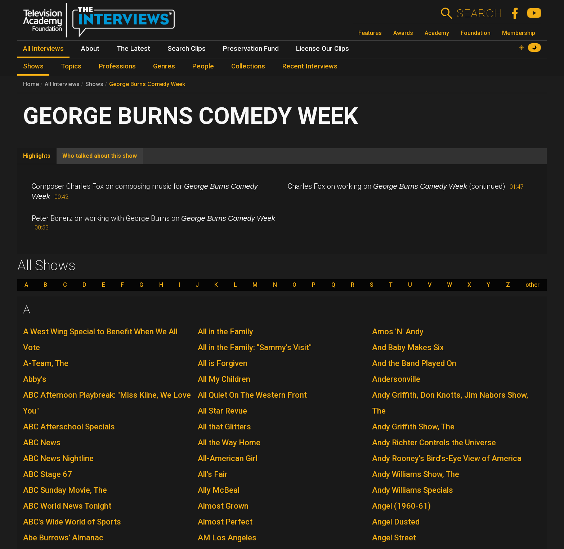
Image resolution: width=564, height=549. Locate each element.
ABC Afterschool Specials (69, 426)
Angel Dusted (396, 521)
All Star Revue (222, 410)
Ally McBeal (219, 490)
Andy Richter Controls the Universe (434, 442)
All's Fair (213, 474)
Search (479, 13)
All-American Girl (228, 458)
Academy (437, 33)
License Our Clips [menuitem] (322, 49)
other (532, 285)
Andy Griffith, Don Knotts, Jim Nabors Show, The (450, 402)
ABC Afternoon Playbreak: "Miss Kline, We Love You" (107, 402)
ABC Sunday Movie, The (65, 490)
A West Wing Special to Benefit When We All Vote (100, 339)
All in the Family (225, 331)
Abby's (34, 379)
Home (31, 84)
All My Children (224, 379)
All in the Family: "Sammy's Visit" (255, 347)
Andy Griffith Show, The (413, 426)
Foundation (476, 33)
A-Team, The (45, 363)
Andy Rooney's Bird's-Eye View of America (447, 458)
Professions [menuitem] (117, 66)
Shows (94, 84)
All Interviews (62, 84)
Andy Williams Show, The (415, 474)
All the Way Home (229, 442)
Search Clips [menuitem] (186, 49)
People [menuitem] (203, 66)
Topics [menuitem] (71, 66)
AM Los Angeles (227, 537)
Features (370, 33)
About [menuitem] (90, 49)
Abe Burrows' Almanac (63, 537)
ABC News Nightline (58, 458)
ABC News (42, 442)
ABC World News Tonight (67, 505)
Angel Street (394, 537)
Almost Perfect (225, 521)
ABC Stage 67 (47, 474)
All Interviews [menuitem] (43, 49)
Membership (518, 33)
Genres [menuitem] (164, 66)
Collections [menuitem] (248, 66)
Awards (403, 33)
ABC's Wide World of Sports (72, 521)
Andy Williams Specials (412, 490)
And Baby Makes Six (408, 347)
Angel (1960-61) (401, 505)
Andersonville (396, 379)
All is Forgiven (222, 363)
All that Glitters (224, 426)
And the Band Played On (414, 363)
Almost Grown (223, 505)
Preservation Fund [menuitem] (251, 49)
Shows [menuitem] (33, 66)
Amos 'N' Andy (398, 331)
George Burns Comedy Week (147, 84)
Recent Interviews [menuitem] (309, 66)
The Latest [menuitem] (133, 49)
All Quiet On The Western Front (252, 395)
